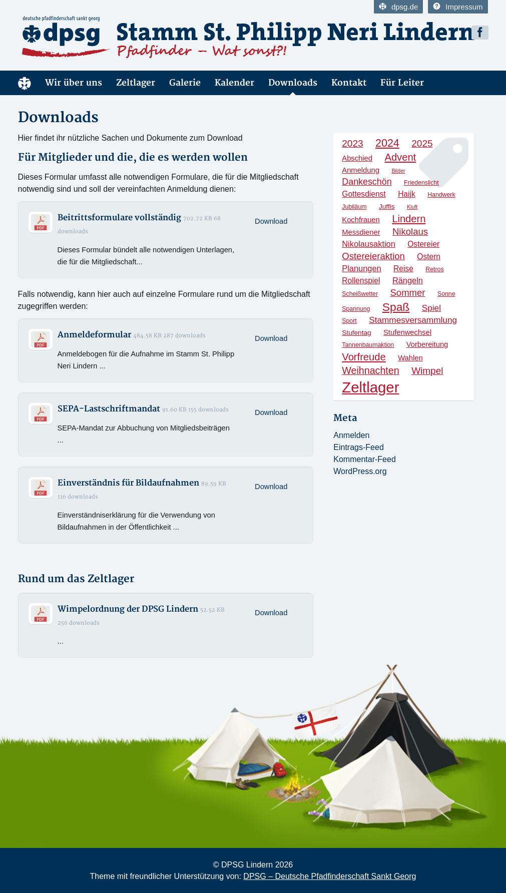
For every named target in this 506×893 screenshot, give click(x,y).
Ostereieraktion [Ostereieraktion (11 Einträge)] (373, 256)
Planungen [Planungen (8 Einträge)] (361, 268)
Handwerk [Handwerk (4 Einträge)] (441, 194)
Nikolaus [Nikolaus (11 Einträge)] (410, 231)
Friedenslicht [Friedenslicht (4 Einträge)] (421, 182)
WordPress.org (359, 471)
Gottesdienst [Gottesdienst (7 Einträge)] (363, 194)
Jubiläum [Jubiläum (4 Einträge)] (354, 206)
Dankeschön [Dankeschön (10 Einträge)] (366, 182)
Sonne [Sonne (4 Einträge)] (446, 293)
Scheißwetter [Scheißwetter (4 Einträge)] (360, 293)
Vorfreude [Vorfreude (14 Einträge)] (363, 356)
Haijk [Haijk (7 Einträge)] (406, 194)
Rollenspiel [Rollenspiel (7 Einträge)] (361, 280)
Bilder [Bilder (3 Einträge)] (398, 171)
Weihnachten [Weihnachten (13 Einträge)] (370, 370)
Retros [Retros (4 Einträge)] (434, 269)
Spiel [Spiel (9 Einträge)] (431, 308)
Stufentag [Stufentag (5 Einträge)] (356, 332)
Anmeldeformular (94, 335)
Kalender (234, 83)
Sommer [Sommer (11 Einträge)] (407, 292)
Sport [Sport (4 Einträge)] (349, 320)
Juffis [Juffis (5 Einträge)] (387, 206)
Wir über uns (73, 83)
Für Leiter (402, 83)
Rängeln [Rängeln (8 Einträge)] (407, 280)
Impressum (457, 7)
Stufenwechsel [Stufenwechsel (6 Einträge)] (407, 332)
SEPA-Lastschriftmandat (109, 409)
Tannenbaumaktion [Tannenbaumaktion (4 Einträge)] (368, 344)
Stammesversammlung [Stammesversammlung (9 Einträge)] (413, 320)
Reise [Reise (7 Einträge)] (403, 268)
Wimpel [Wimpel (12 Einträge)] (427, 370)
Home (24, 83)
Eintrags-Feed (358, 447)
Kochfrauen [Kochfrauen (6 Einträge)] (360, 220)
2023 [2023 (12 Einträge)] (352, 143)
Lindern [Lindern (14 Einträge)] (408, 218)
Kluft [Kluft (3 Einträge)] (412, 207)
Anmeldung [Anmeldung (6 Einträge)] (360, 170)
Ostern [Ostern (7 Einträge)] (428, 256)
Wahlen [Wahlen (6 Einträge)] (410, 358)
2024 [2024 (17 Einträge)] (387, 143)
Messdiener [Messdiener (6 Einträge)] (361, 232)
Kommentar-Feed (364, 459)
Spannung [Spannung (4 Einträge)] (356, 308)
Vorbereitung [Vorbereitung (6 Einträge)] (427, 344)
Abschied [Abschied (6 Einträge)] (357, 158)
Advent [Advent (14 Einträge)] (400, 157)
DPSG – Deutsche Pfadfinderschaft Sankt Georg (329, 876)
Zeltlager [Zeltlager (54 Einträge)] (370, 387)
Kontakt (348, 83)
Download (271, 221)
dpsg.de (398, 7)
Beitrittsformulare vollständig (119, 218)
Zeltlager (135, 83)
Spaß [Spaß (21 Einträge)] (395, 306)
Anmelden (351, 435)
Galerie (185, 83)
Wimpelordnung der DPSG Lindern (128, 609)
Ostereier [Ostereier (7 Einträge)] (423, 244)
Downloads (292, 83)
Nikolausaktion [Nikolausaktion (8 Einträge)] (368, 243)
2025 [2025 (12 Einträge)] (421, 143)
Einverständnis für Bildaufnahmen (128, 483)
